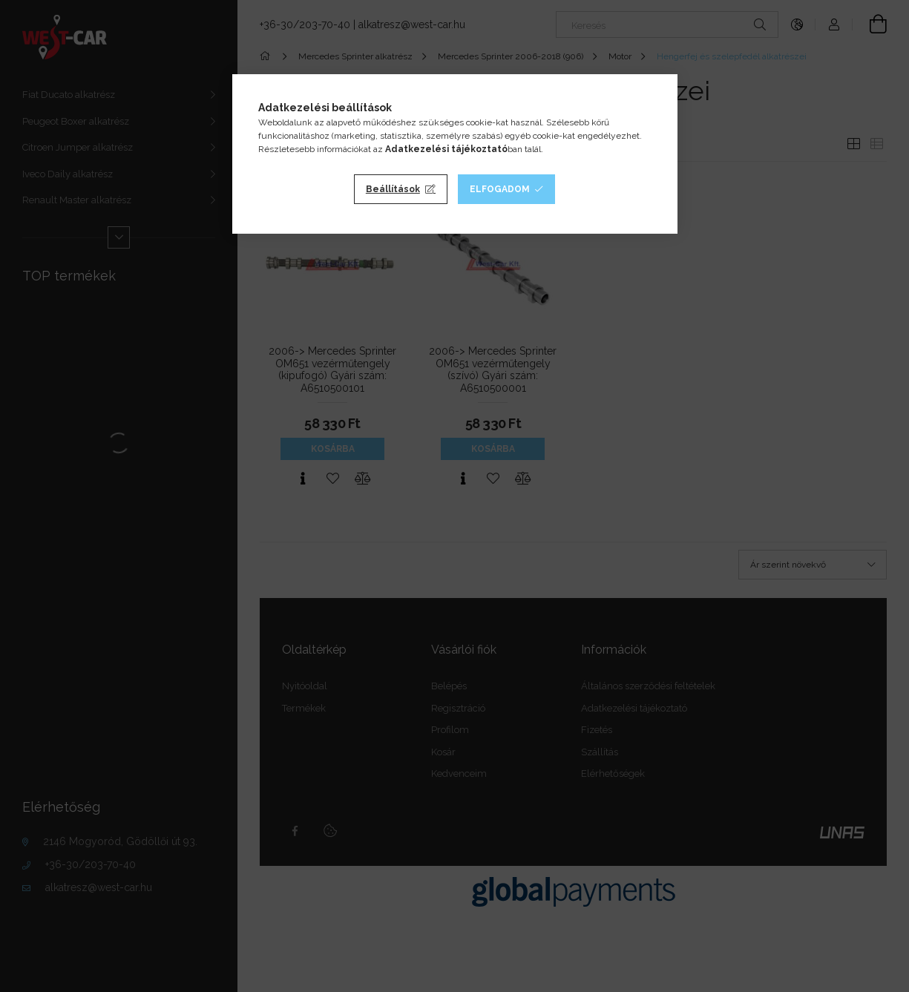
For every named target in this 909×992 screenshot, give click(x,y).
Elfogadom (500, 189)
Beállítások (393, 189)
